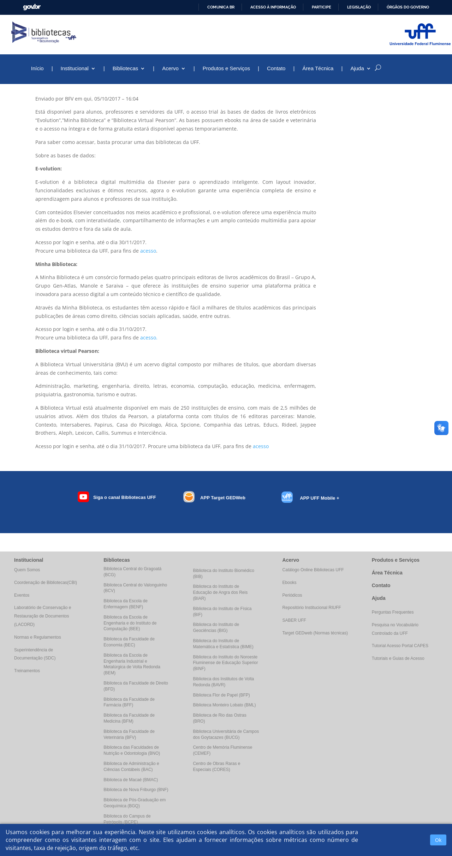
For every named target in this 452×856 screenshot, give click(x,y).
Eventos (21, 595)
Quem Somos (27, 569)
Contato (276, 68)
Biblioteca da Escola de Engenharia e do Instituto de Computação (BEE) (129, 623)
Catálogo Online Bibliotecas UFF (313, 569)
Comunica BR (220, 7)
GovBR (32, 7)
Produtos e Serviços (226, 68)
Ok (438, 840)
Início (37, 68)
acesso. (148, 337)
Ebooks (289, 582)
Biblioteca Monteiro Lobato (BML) (224, 705)
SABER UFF (294, 620)
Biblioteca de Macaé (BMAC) (130, 779)
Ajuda (357, 68)
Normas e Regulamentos (37, 637)
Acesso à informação (273, 7)
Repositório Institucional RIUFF (311, 607)
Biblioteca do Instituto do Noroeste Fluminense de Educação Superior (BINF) (225, 663)
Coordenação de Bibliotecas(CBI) (45, 582)
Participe (321, 7)
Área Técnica (317, 68)
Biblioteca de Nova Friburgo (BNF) (135, 789)
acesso (148, 250)
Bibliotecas (125, 68)
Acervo (170, 68)
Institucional (75, 68)
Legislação (359, 7)
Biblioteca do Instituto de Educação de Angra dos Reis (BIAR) (220, 592)
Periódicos (292, 595)
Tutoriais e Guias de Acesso (398, 658)
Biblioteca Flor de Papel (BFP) (221, 695)
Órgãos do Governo (408, 7)
